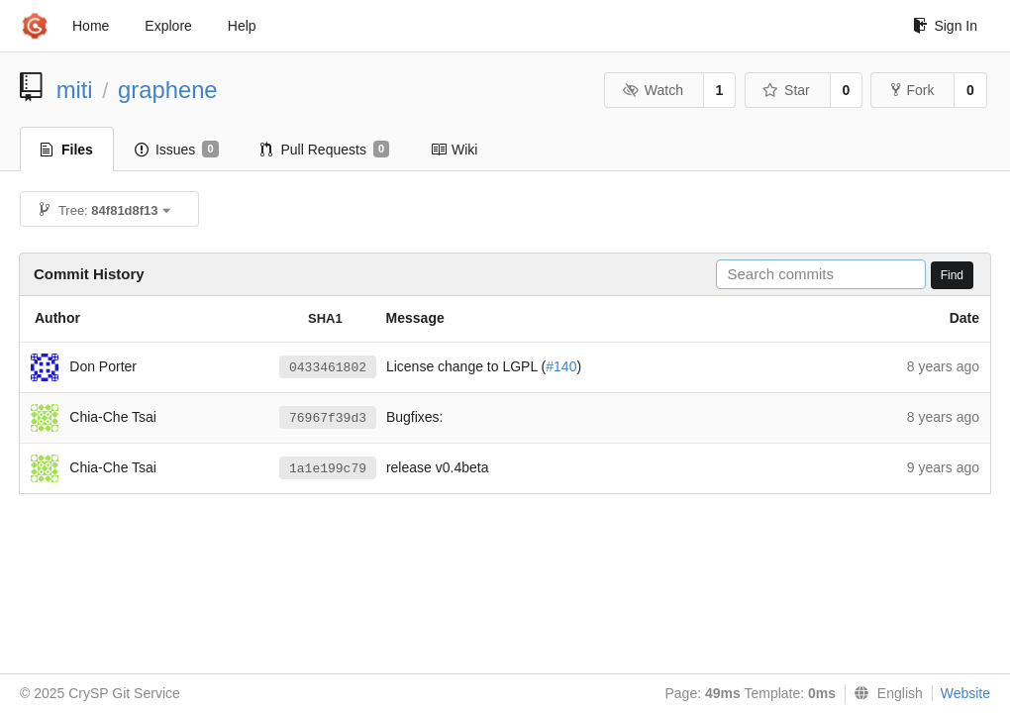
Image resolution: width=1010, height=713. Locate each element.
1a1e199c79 (327, 468)
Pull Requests (325, 149)
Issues (177, 149)
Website (965, 693)
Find (952, 275)
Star (786, 90)
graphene (168, 89)
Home (90, 26)
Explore (168, 26)
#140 (561, 366)
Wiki (454, 149)
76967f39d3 (327, 418)
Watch (652, 90)
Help (242, 26)
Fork (912, 90)
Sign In (945, 26)
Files (67, 149)
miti (74, 89)
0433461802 (327, 367)
